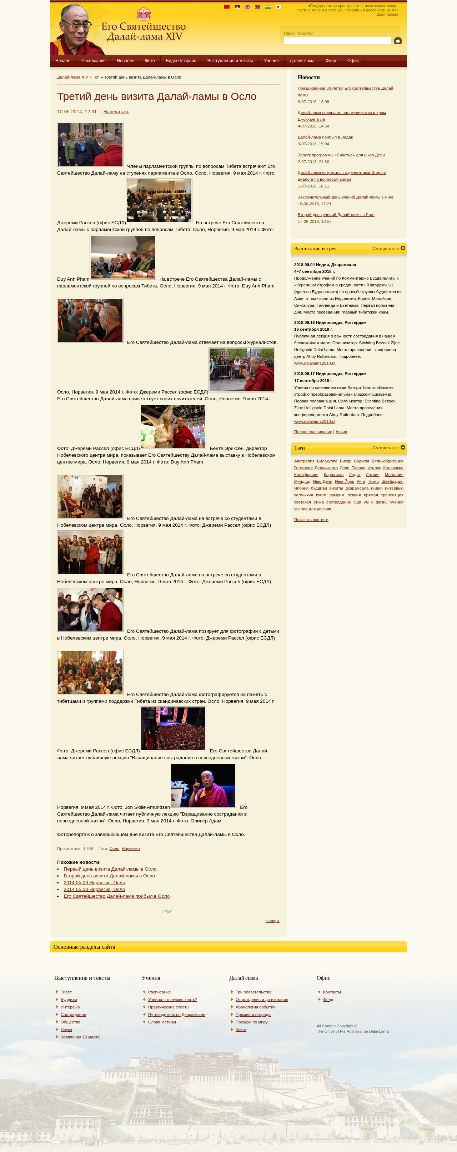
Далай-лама (302, 60)
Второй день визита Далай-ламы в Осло (109, 875)
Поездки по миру (252, 1022)
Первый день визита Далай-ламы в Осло (110, 869)
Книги (241, 1029)
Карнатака (333, 474)
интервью (394, 488)
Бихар (346, 461)
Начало (63, 60)
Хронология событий (256, 1007)
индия (376, 488)
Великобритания (387, 461)
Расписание (94, 60)
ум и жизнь (375, 502)
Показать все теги (311, 519)
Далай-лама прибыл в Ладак (325, 137)
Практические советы (168, 1007)
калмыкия (303, 495)
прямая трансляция (383, 495)
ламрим (336, 495)
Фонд (331, 60)
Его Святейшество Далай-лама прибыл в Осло (117, 896)
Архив (341, 432)
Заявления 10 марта (80, 1037)
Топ (96, 77)
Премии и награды (253, 1014)
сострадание (338, 502)
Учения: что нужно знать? (172, 999)
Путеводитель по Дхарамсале (176, 1014)
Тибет (66, 992)
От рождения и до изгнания (262, 999)
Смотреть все (386, 248)
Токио (373, 481)
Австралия (304, 461)
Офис (353, 60)
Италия (374, 468)
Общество (70, 1022)
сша (357, 502)
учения (396, 502)
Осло (114, 848)
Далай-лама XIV (72, 77)
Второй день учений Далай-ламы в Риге (336, 214)
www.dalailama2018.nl (314, 363)
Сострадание (73, 1014)
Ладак (354, 474)
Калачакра (393, 468)
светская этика (309, 502)
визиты (336, 488)
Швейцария (392, 481)
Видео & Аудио (181, 60)
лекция (354, 495)
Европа (358, 468)
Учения (271, 60)
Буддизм (69, 999)
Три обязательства (253, 992)
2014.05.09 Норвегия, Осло (94, 882)
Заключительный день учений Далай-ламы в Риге (345, 197)
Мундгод (302, 481)
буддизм (319, 488)
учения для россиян (313, 509)
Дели (345, 468)
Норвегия (131, 848)
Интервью (70, 1007)
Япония (301, 488)
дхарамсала (356, 488)
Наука (66, 1029)
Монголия (394, 474)
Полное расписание (313, 432)
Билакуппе (327, 461)
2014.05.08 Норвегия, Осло (94, 889)
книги (321, 495)
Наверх (273, 920)
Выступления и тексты (230, 60)
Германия (303, 468)
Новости (125, 60)
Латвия (373, 474)
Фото (150, 60)
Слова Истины (162, 1022)
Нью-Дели (322, 481)
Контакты (332, 992)
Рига (361, 481)
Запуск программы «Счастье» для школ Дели (341, 155)
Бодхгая (361, 461)
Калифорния (306, 474)
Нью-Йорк (344, 481)
